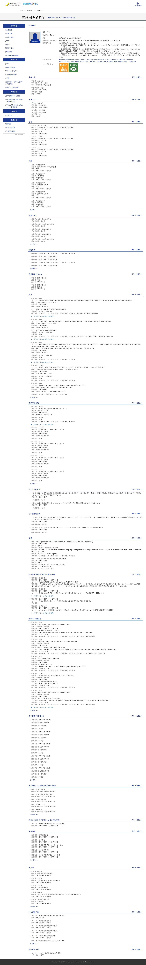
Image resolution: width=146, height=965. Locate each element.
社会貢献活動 (10, 127)
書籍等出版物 (10, 67)
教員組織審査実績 (12, 55)
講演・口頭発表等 (12, 87)
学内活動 (9, 115)
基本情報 (9, 30)
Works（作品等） (12, 71)
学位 (7, 41)
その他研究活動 (11, 74)
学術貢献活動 (10, 131)
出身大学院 (10, 37)
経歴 (7, 44)
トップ (20, 11)
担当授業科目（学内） (13, 96)
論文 (7, 64)
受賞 (7, 78)
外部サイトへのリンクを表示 (42, 316)
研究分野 (9, 51)
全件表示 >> (34, 210)
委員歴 (8, 124)
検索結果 (30, 11)
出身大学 (9, 33)
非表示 (139, 77)
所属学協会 (10, 48)
